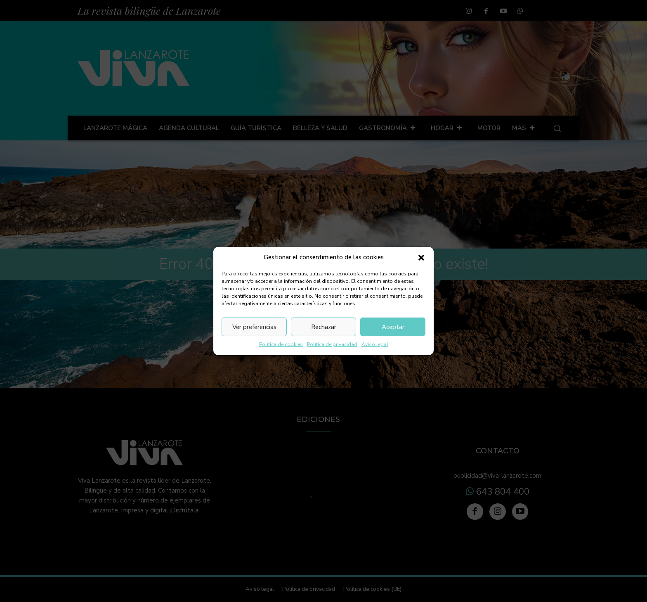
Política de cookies (281, 344)
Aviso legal (374, 344)
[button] (421, 258)
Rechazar (323, 327)
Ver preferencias (254, 327)
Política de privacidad (332, 344)
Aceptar (393, 327)
